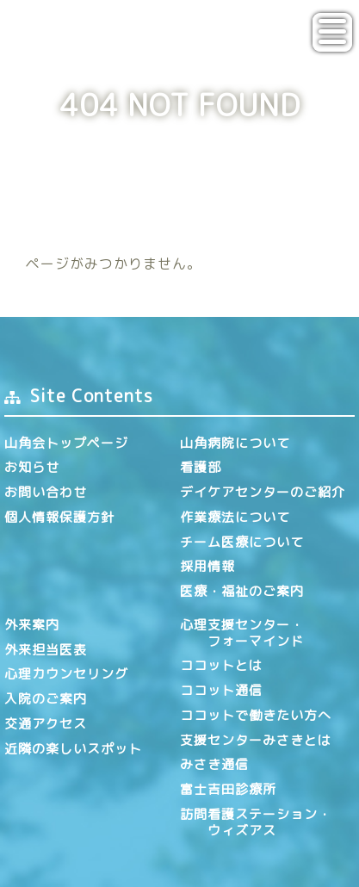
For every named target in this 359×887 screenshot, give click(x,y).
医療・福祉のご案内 (242, 591)
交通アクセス (45, 724)
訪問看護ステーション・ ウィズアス (255, 822)
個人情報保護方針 (59, 517)
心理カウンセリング (66, 674)
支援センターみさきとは (255, 740)
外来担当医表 (45, 650)
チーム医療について (242, 542)
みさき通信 (214, 764)
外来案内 (31, 625)
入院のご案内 (45, 699)
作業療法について (235, 517)
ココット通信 (221, 690)
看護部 (200, 467)
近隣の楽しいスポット (73, 749)
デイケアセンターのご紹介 (262, 492)
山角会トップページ (66, 443)
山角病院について (235, 443)
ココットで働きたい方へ (255, 715)
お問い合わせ (45, 492)
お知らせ (31, 467)
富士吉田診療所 (228, 789)
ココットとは (221, 665)
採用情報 (207, 566)
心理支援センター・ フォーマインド (242, 633)
